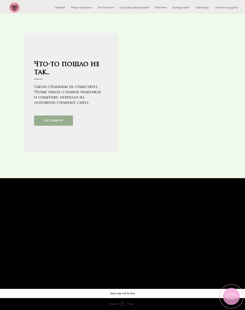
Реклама (161, 7)
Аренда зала (181, 7)
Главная (59, 7)
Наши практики (81, 7)
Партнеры (202, 7)
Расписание (105, 7)
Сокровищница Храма (134, 7)
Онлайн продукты (226, 7)
